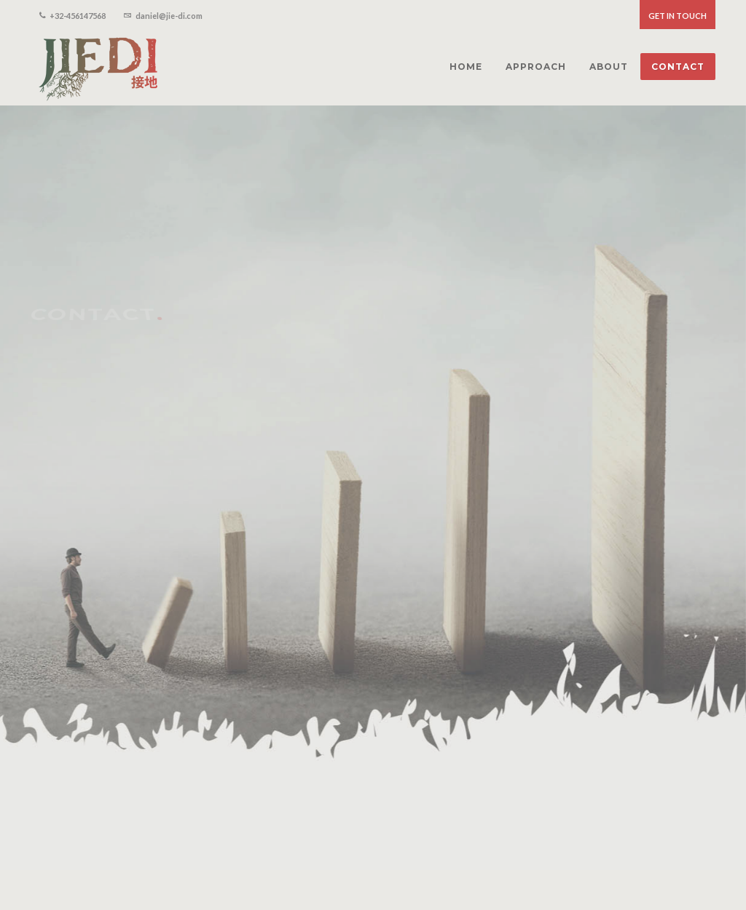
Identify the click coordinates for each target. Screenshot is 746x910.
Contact (700, 860)
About (655, 860)
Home (559, 860)
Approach (608, 860)
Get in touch (677, 15)
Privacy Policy (57, 873)
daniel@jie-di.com (163, 14)
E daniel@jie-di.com (83, 598)
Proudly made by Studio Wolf (149, 873)
